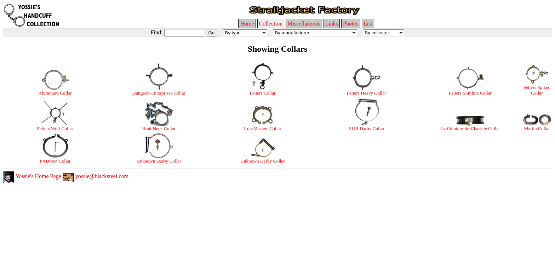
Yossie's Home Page (32, 176)
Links (331, 24)
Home (247, 24)
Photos (351, 24)
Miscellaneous (303, 24)
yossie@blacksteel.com (95, 176)
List (368, 24)
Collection (271, 24)
